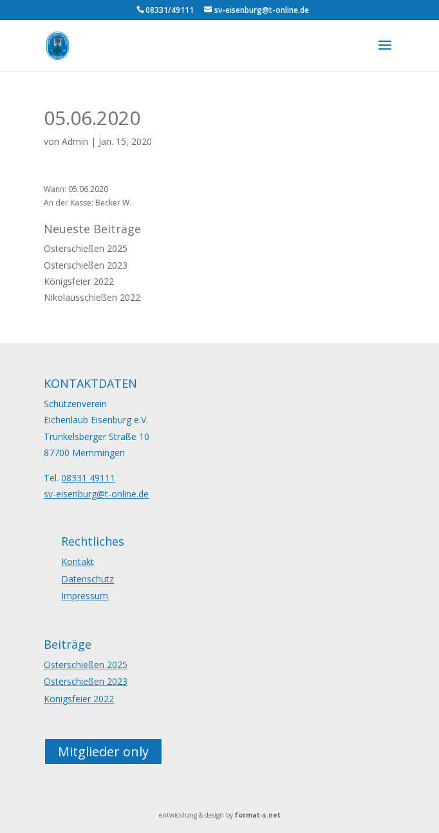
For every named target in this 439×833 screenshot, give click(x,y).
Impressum (84, 595)
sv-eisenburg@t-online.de (96, 494)
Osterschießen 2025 (85, 248)
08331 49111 (88, 478)
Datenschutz (87, 579)
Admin (75, 141)
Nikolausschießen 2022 (92, 297)
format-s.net (258, 814)
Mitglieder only (103, 751)
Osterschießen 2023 (85, 265)
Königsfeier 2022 (79, 281)
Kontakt (77, 561)
